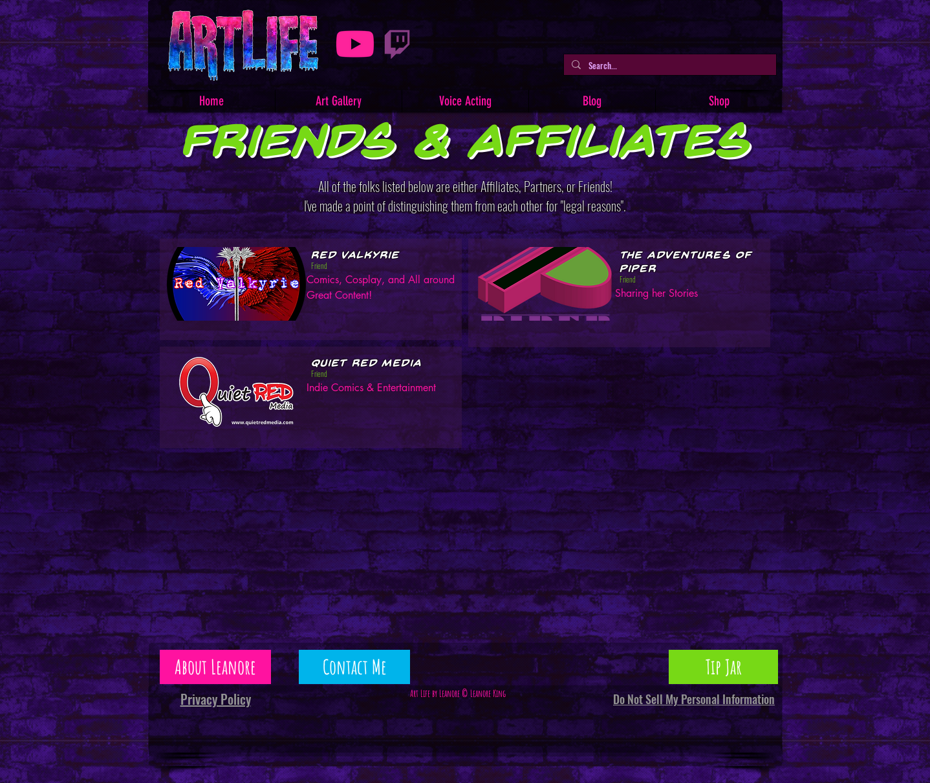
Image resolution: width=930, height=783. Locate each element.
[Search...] (669, 65)
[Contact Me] (354, 667)
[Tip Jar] (723, 667)
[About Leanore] (215, 667)
